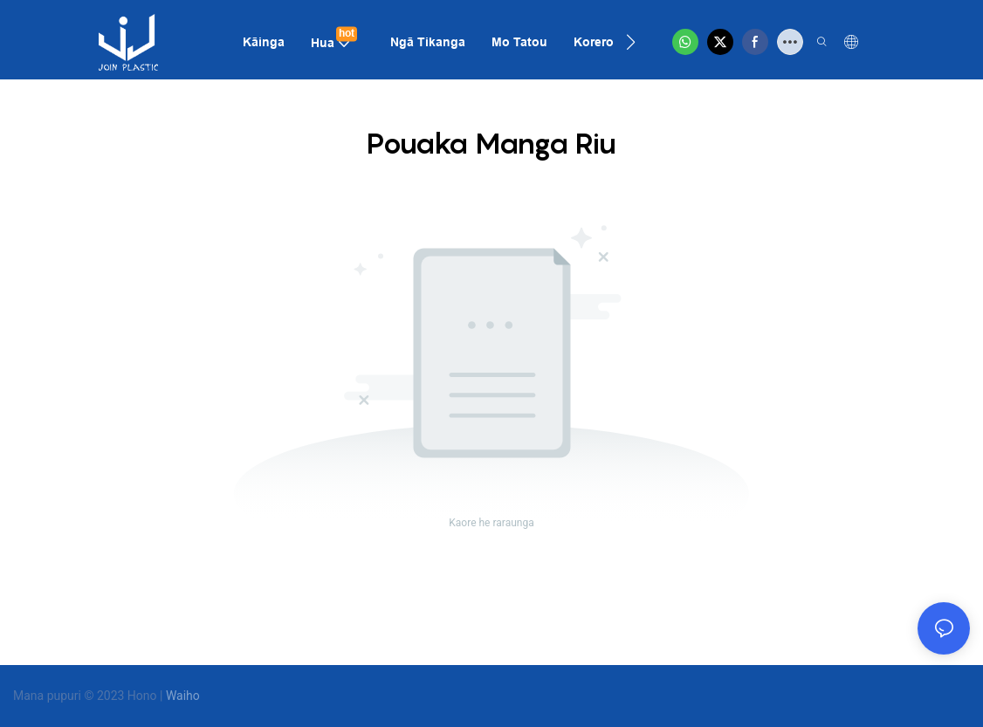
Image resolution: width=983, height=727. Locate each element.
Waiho (183, 696)
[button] (631, 42)
